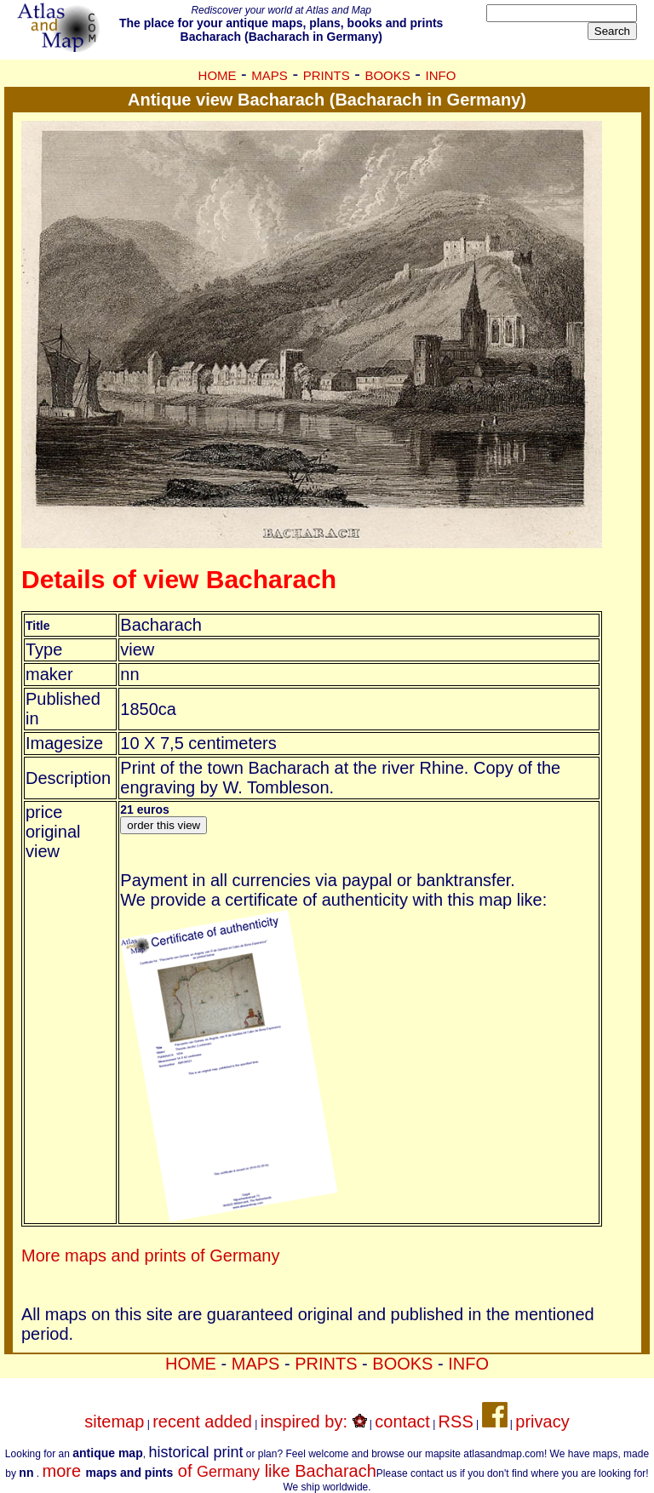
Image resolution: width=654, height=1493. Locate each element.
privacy (542, 1421)
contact (402, 1421)
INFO (441, 75)
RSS (456, 1421)
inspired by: (314, 1421)
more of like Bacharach (209, 1471)
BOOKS (387, 75)
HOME (217, 75)
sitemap (114, 1421)
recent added (202, 1421)
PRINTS (326, 75)
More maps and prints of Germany (150, 1255)
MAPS (269, 75)
